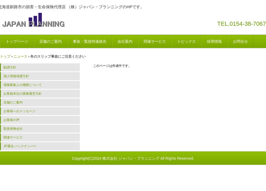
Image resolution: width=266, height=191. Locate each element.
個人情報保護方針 (16, 76)
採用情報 (214, 41)
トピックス (186, 41)
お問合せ (240, 41)
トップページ (17, 41)
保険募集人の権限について (22, 85)
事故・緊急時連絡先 (89, 41)
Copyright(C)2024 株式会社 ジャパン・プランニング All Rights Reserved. (133, 158)
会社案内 (125, 41)
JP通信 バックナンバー (20, 146)
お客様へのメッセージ (19, 111)
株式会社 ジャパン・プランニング (33, 20)
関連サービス (155, 41)
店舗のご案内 (50, 41)
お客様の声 (11, 120)
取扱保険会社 (13, 129)
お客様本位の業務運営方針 (22, 94)
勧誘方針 (9, 67)
